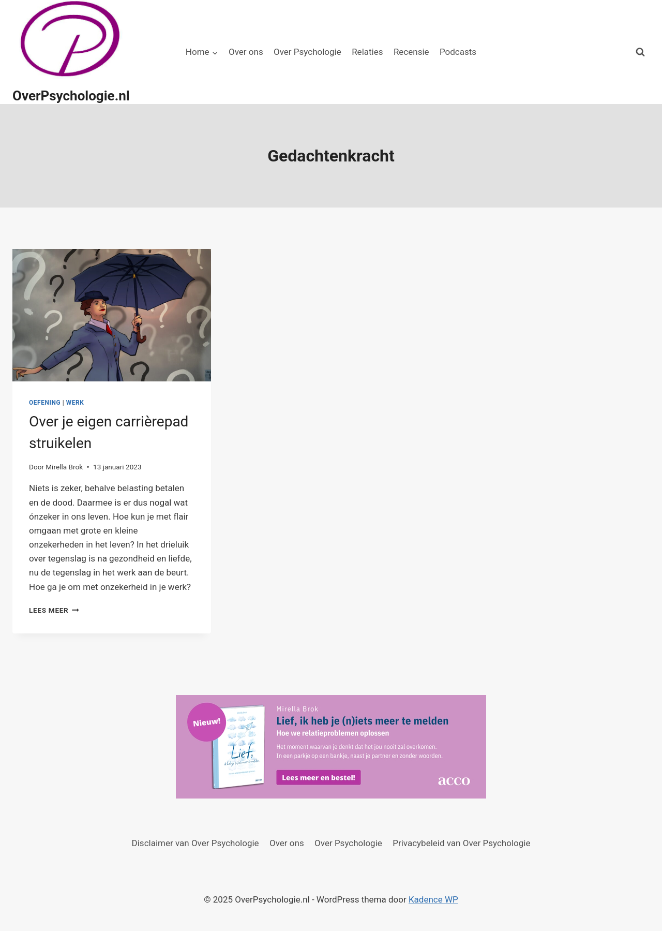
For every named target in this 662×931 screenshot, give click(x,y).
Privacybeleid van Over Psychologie (461, 843)
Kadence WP (433, 899)
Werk (75, 402)
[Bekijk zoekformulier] (640, 52)
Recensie (411, 52)
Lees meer (54, 610)
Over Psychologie (307, 52)
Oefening (45, 402)
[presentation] (111, 315)
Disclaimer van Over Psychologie (195, 843)
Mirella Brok (64, 467)
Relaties (367, 52)
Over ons (246, 52)
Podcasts (458, 52)
